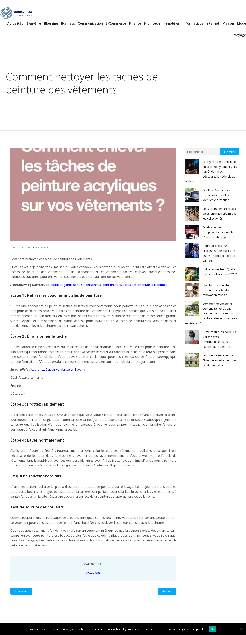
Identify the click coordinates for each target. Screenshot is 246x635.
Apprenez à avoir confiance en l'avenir (58, 370)
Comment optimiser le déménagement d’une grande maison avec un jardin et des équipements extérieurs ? (211, 313)
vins (12, 247)
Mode (241, 23)
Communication (90, 23)
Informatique (193, 23)
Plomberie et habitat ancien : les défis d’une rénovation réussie (217, 290)
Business (68, 23)
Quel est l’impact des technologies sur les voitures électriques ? (217, 195)
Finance (135, 23)
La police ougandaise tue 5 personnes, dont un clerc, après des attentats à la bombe (106, 285)
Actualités (15, 23)
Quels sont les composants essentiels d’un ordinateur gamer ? (218, 232)
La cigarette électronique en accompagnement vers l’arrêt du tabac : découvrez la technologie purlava (211, 171)
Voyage (240, 35)
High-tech (152, 23)
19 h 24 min (42, 247)
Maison (228, 23)
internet (212, 23)
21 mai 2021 (25, 247)
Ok (212, 629)
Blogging (51, 23)
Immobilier (171, 23)
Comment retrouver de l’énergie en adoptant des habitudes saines (220, 360)
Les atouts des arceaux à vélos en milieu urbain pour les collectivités (220, 214)
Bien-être (33, 23)
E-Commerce (116, 23)
